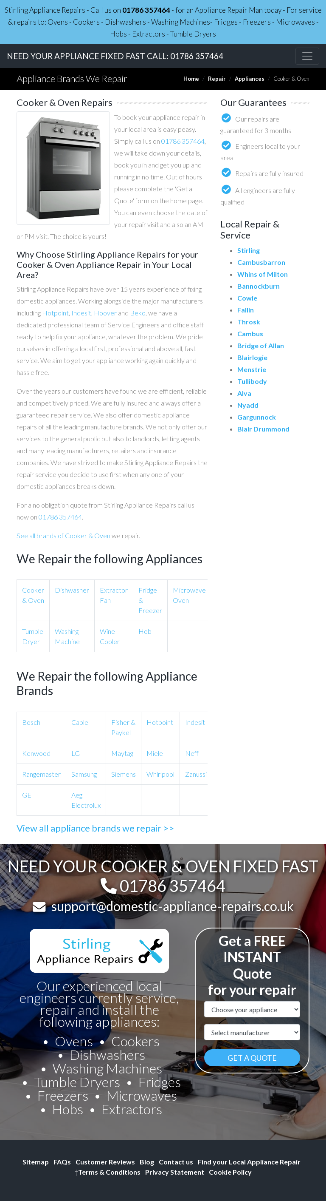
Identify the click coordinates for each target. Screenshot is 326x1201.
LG (75, 753)
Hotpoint (55, 313)
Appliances (249, 78)
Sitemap (35, 1162)
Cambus (250, 333)
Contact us (176, 1162)
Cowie (247, 298)
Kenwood (36, 753)
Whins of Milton (262, 274)
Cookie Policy (230, 1172)
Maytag (122, 753)
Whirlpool (160, 774)
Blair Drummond (263, 429)
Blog (147, 1162)
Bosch (31, 722)
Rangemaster (41, 774)
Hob (145, 631)
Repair (217, 78)
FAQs (62, 1162)
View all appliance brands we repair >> (95, 828)
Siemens (123, 774)
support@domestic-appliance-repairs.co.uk (172, 906)
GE (26, 795)
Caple (79, 722)
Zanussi (196, 774)
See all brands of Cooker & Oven (63, 535)
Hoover (105, 313)
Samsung (84, 774)
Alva (244, 393)
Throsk (248, 322)
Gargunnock (256, 417)
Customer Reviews (105, 1162)
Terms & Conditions (107, 1172)
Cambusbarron (261, 262)
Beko (138, 313)
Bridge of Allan (260, 345)
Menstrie (251, 369)
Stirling (248, 250)
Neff (192, 753)
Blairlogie (252, 357)
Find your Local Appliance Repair (249, 1162)
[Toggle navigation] (307, 56)
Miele (154, 753)
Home (191, 78)
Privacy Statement (174, 1172)
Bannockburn (258, 286)
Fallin (245, 310)
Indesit (81, 313)
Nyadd (248, 405)
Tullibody (252, 381)
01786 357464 (146, 10)
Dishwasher (72, 590)
